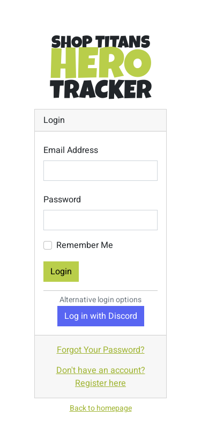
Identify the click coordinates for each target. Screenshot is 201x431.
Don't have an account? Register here (100, 377)
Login (61, 271)
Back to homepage (101, 408)
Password (62, 199)
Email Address (70, 150)
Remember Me (84, 245)
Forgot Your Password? (101, 350)
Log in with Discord (100, 316)
